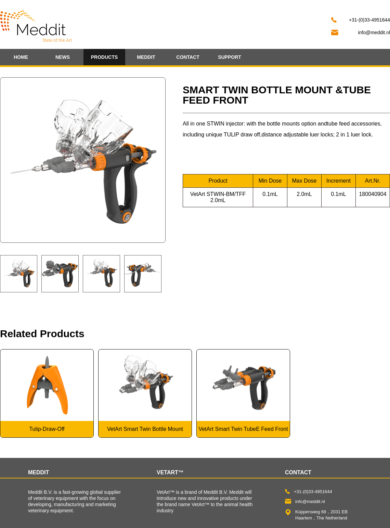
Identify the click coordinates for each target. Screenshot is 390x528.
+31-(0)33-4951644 (369, 20)
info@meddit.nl (374, 32)
